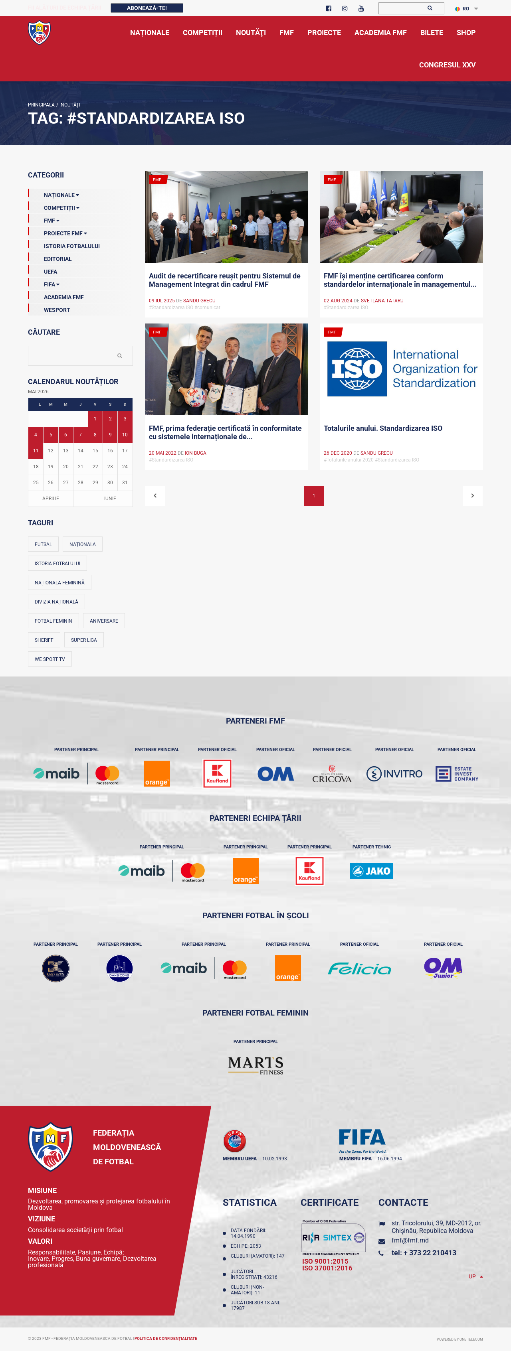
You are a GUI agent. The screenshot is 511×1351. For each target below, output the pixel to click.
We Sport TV (50, 659)
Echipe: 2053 (247, 1246)
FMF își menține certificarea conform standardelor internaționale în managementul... (400, 280)
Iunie (110, 498)
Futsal (43, 544)
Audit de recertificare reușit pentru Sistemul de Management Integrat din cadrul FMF (225, 280)
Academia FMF (56, 295)
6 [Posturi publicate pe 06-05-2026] (65, 435)
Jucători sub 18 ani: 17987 (255, 1305)
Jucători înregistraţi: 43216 (255, 1274)
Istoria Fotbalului (64, 244)
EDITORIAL (50, 257)
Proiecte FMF (57, 232)
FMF (43, 219)
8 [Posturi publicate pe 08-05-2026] (95, 435)
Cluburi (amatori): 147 (258, 1258)
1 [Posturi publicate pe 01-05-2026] (95, 419)
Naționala (82, 544)
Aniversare (104, 621)
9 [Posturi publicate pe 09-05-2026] (110, 435)
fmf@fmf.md (410, 1240)
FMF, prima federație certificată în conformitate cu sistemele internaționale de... (225, 432)
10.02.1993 (274, 1159)
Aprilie (50, 498)
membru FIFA (355, 1159)
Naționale (53, 193)
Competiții (53, 206)
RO (462, 9)
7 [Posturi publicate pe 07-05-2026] (80, 435)
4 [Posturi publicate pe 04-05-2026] (35, 435)
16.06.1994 (389, 1159)
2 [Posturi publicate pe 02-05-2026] (110, 419)
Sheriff (44, 640)
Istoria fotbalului (57, 563)
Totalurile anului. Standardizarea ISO (383, 428)
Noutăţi (69, 105)
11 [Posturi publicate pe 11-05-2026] (36, 451)
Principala (41, 105)
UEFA (42, 270)
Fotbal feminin (53, 621)
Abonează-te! (147, 8)
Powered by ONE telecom (460, 1339)
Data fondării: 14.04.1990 (248, 1233)
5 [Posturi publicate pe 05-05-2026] (51, 435)
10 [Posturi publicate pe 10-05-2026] (125, 435)
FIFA (43, 283)
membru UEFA (240, 1159)
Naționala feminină (60, 583)
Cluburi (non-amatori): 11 (247, 1290)
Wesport (49, 308)
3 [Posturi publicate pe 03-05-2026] (125, 419)
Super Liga (84, 640)
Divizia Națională (56, 602)
